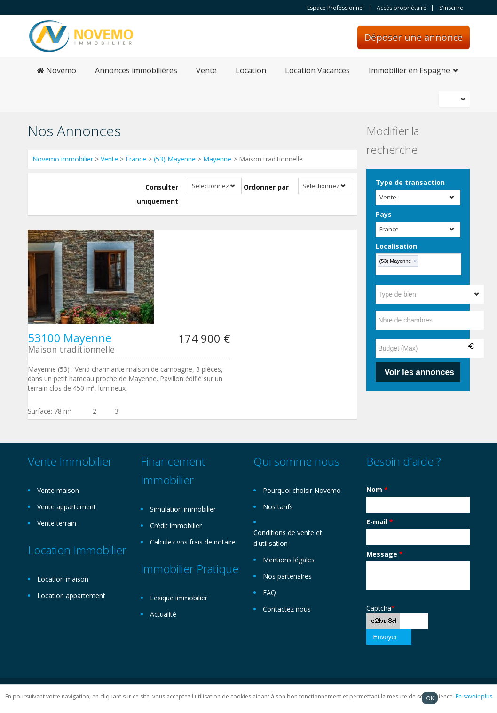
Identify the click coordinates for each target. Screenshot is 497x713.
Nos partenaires (287, 576)
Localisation (396, 246)
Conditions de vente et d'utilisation (287, 538)
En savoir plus (474, 696)
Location (251, 70)
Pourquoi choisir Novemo (302, 490)
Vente (206, 70)
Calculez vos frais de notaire (193, 541)
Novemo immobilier (62, 158)
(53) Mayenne (175, 158)
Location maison (62, 579)
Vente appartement (66, 506)
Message (384, 554)
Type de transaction (410, 182)
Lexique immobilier (178, 597)
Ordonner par (266, 187)
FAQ (269, 592)
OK (430, 698)
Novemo (56, 70)
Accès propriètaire (401, 8)
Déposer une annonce (413, 37)
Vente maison (58, 490)
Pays (384, 214)
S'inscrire (451, 8)
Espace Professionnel (335, 8)
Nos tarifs (278, 506)
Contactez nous (287, 609)
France (136, 158)
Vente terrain (56, 523)
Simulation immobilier (183, 509)
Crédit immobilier (176, 525)
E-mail (379, 521)
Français (455, 99)
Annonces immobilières (136, 70)
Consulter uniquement (157, 194)
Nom (377, 489)
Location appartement (71, 595)
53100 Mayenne (69, 337)
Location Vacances (317, 70)
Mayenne (217, 158)
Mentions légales (289, 559)
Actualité (163, 614)
